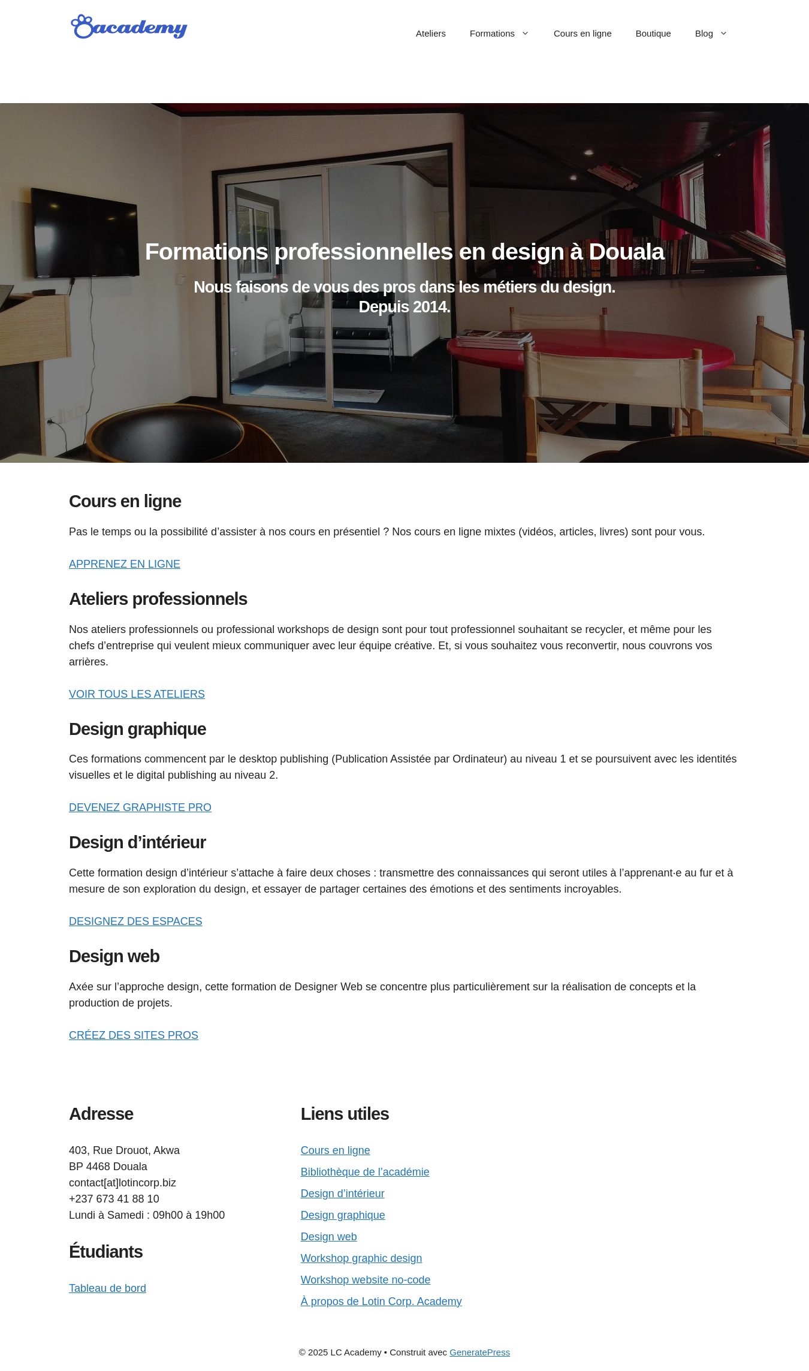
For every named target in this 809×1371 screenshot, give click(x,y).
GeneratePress (479, 1352)
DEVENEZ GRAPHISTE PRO (140, 807)
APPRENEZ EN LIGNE (124, 564)
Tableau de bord (107, 1288)
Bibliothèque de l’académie (365, 1172)
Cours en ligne (583, 33)
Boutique (653, 33)
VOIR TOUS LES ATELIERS (137, 694)
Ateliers (431, 33)
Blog (717, 34)
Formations (506, 34)
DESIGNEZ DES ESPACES (136, 921)
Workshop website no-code (366, 1280)
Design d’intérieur (343, 1194)
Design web (329, 1237)
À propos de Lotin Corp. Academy (381, 1301)
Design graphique (343, 1215)
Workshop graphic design (361, 1258)
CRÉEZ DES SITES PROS (133, 1035)
